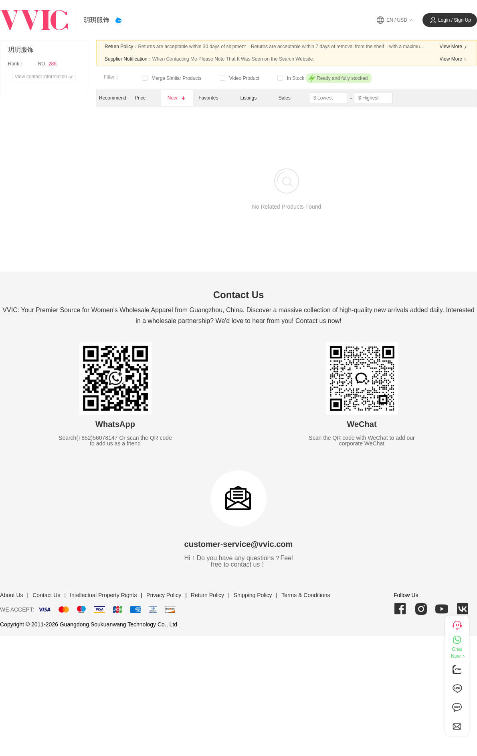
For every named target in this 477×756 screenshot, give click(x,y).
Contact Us (46, 595)
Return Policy (207, 595)
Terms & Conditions (305, 595)
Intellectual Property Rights (103, 595)
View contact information (45, 77)
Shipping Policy (253, 595)
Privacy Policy (163, 595)
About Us (11, 595)
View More (454, 47)
